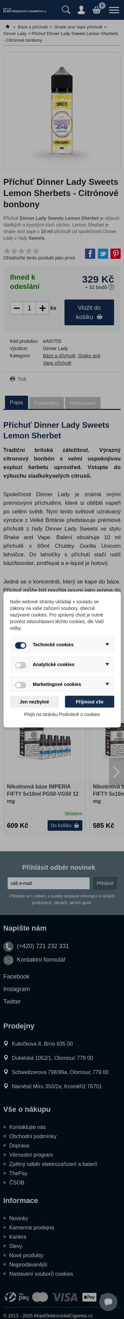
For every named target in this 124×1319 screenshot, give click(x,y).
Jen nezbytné (34, 701)
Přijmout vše (89, 701)
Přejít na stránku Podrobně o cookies (62, 714)
